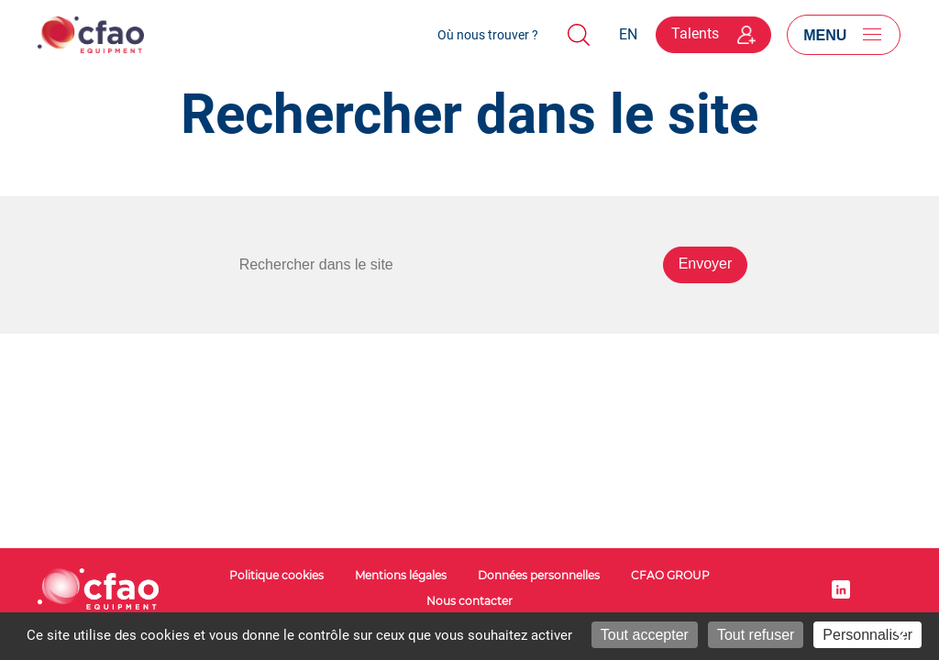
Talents (713, 33)
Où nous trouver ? (487, 35)
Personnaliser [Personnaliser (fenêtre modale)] (867, 635)
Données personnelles (539, 575)
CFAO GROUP (670, 575)
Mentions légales (401, 575)
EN (628, 34)
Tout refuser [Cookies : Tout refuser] (755, 635)
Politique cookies (276, 575)
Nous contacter (469, 601)
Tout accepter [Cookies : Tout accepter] (645, 635)
